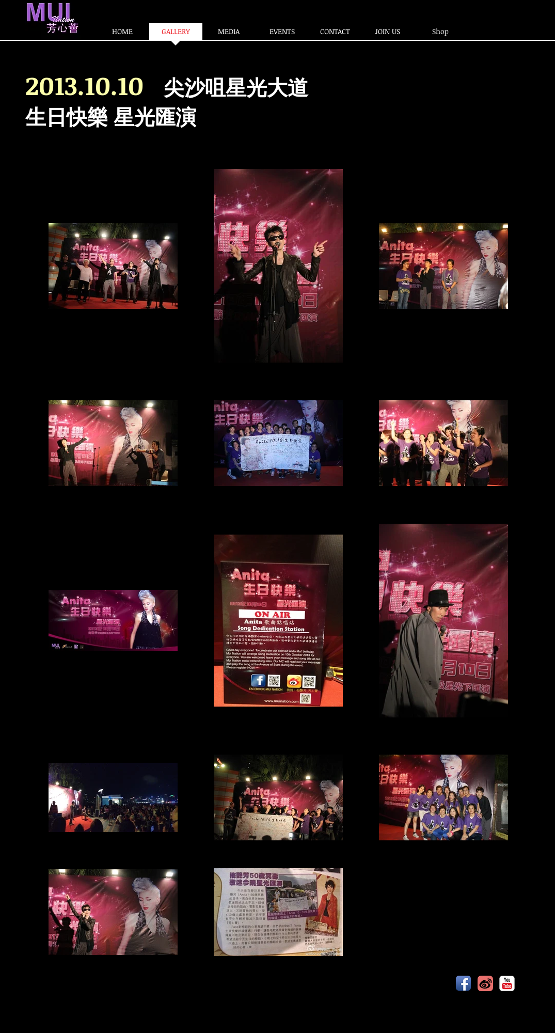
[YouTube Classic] (507, 983)
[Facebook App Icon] (463, 983)
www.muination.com (159, 984)
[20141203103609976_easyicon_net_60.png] (485, 983)
